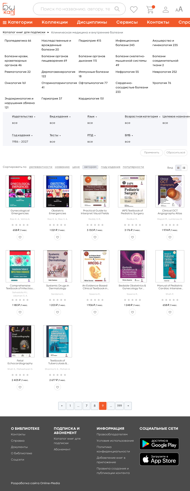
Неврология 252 (165, 72)
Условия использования (115, 441)
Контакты (158, 22)
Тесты (54, 135)
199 (119, 405)
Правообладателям (112, 434)
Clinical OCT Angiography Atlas (170, 212)
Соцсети (17, 460)
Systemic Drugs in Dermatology (57, 287)
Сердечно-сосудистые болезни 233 (132, 87)
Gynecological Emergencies (20, 212)
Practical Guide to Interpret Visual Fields (95, 212)
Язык (90, 116)
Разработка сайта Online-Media (35, 483)
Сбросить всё (175, 152)
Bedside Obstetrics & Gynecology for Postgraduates (132, 287)
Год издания (21, 135)
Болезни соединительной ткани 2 (165, 61)
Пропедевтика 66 (18, 41)
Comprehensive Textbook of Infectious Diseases (20, 287)
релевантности (40, 167)
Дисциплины (92, 22)
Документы (19, 447)
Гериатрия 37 (52, 98)
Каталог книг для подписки (24, 32)
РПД (90, 135)
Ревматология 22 (18, 72)
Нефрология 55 (127, 72)
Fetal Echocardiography (20, 362)
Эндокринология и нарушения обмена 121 (20, 103)
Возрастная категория (141, 116)
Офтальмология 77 (93, 83)
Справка (17, 441)
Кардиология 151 (91, 98)
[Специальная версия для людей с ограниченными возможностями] (179, 9)
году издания (110, 167)
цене (76, 167)
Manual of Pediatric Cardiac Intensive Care (170, 287)
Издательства (22, 116)
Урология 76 (162, 83)
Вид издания (59, 116)
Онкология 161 (15, 83)
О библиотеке (21, 453)
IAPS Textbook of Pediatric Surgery (132, 212)
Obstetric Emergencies (57, 212)
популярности (133, 167)
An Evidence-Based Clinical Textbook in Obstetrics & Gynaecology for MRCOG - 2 (94, 287)
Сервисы (127, 22)
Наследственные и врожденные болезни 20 (56, 45)
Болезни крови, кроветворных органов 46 (16, 61)
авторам (90, 167)
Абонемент (62, 449)
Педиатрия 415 (90, 41)
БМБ (127, 135)
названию (62, 167)
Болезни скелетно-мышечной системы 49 (131, 61)
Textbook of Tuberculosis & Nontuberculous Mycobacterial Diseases (57, 362)
